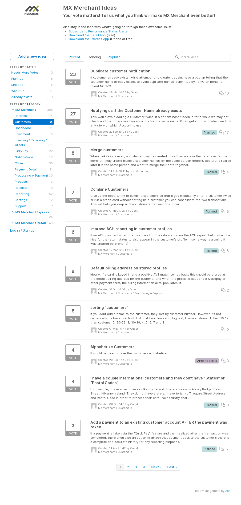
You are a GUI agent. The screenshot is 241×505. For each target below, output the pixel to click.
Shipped (32, 84)
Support (34, 206)
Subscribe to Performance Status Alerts (98, 31)
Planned (32, 78)
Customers (34, 121)
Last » (172, 467)
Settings (34, 199)
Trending (94, 57)
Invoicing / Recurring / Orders (34, 142)
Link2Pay (34, 151)
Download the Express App (89, 39)
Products (34, 181)
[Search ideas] (202, 57)
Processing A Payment (34, 175)
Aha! (228, 491)
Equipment (34, 134)
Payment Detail (34, 169)
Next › (156, 467)
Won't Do (32, 90)
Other (34, 163)
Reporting (34, 193)
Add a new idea (32, 56)
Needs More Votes (32, 72)
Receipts (34, 187)
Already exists (32, 97)
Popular (114, 57)
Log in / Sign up (22, 230)
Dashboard (34, 128)
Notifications (34, 157)
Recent (74, 57)
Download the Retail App (87, 35)
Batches (34, 115)
